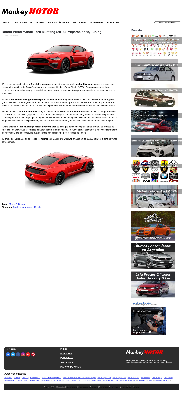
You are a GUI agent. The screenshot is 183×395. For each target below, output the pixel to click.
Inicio (6, 22)
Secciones (79, 22)
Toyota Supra (96, 380)
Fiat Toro (17, 378)
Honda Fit (25, 378)
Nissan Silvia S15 (133, 378)
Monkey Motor (60, 387)
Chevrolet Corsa (21, 380)
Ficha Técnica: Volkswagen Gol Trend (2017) (156, 115)
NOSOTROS (66, 353)
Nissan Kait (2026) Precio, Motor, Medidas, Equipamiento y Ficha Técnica (156, 142)
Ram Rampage (157, 378)
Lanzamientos (23, 22)
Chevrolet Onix (34, 380)
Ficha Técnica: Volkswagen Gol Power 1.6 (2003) (156, 65)
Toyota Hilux (86, 380)
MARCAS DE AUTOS (70, 367)
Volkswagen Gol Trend (144, 380)
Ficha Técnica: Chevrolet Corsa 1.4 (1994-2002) (156, 90)
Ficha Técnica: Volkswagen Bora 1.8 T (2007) (157, 191)
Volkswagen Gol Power (127, 380)
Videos (40, 22)
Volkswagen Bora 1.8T (110, 380)
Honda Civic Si (35, 378)
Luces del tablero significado (51, 378)
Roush (37, 207)
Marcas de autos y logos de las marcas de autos (156, 166)
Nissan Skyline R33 (104, 378)
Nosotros (96, 22)
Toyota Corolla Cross (73, 380)
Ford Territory (168, 378)
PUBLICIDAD (66, 358)
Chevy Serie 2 (45, 380)
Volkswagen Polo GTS (161, 380)
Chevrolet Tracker (58, 380)
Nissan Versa (145, 378)
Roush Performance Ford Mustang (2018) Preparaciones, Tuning (52, 32)
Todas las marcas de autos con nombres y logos (79, 378)
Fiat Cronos (8, 378)
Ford (15, 207)
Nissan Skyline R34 (119, 378)
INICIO (63, 349)
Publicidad (114, 22)
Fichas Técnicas (58, 22)
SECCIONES (66, 362)
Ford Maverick (9, 380)
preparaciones (26, 207)
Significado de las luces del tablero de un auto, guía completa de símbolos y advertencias (156, 41)
